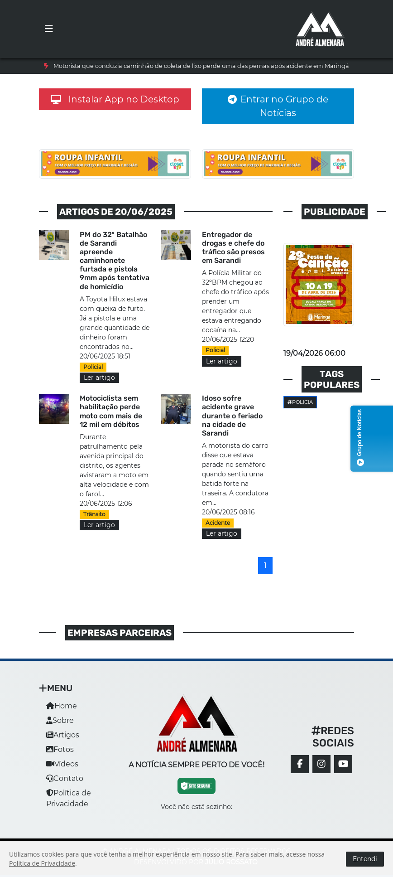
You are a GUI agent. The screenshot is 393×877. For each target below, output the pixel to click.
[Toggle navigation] (49, 29)
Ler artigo (99, 377)
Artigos (62, 735)
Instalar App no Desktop (115, 99)
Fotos (60, 749)
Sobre (60, 720)
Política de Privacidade (42, 863)
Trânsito (94, 514)
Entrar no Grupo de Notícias (278, 106)
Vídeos (62, 764)
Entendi (365, 859)
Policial (93, 366)
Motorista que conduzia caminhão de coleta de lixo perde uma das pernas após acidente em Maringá (201, 66)
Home (61, 706)
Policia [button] (300, 402)
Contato (64, 778)
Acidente (218, 522)
